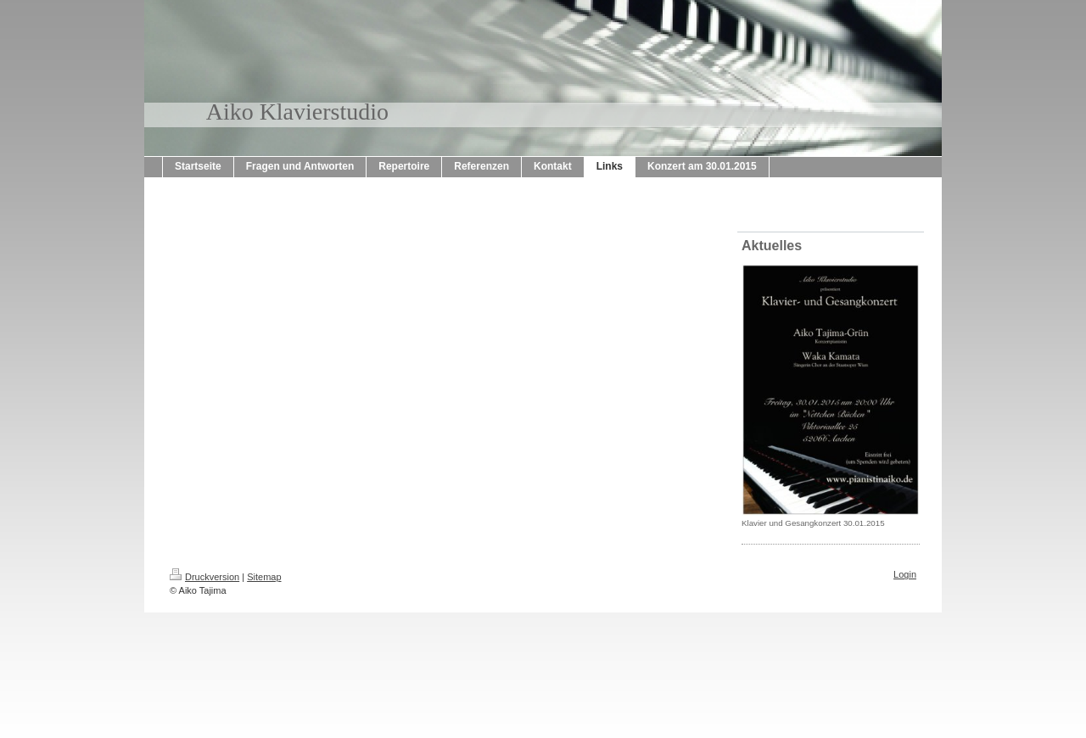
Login (904, 574)
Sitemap (264, 577)
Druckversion (204, 577)
